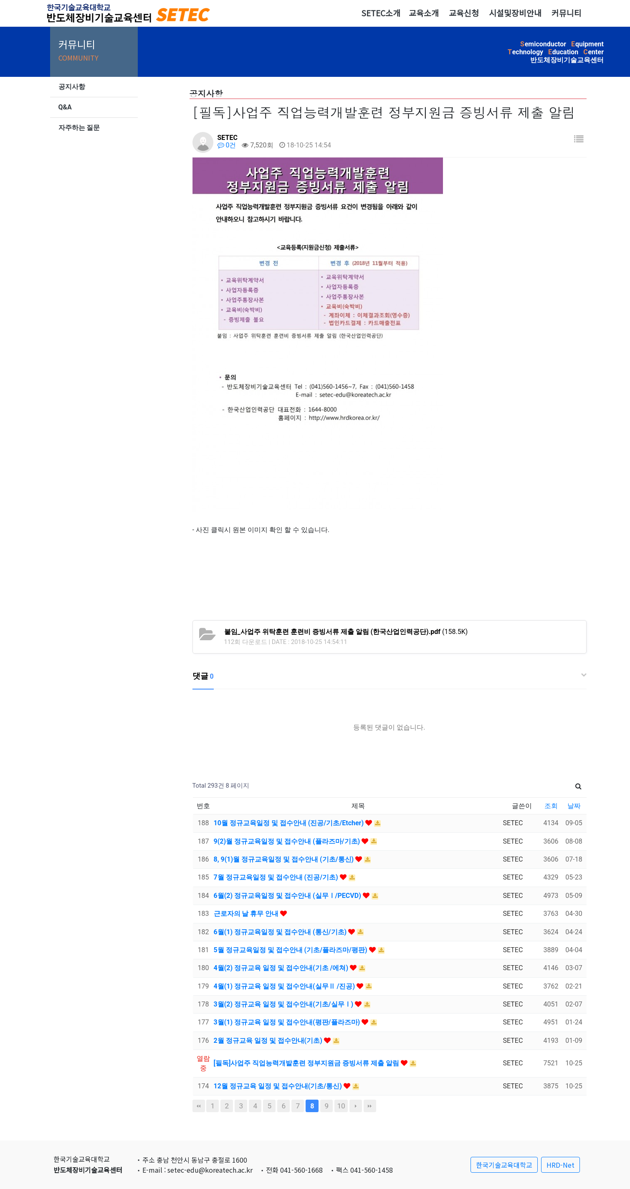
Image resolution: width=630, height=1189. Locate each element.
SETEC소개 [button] (380, 13)
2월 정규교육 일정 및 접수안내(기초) (269, 1040)
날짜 (574, 806)
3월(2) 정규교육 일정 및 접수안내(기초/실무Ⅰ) (284, 1004)
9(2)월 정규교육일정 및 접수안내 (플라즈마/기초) (288, 841)
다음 (355, 1106)
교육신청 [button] (464, 13)
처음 (198, 1106)
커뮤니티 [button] (567, 13)
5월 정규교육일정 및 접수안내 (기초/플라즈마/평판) (291, 950)
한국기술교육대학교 (504, 1165)
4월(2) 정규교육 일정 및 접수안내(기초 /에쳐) (282, 968)
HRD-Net (560, 1165)
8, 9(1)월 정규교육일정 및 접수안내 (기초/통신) (285, 859)
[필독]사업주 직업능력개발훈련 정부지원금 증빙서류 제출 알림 (307, 1063)
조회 (551, 806)
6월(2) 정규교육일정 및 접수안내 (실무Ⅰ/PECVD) (288, 896)
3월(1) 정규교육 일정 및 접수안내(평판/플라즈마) (288, 1022)
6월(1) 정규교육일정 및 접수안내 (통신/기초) (281, 932)
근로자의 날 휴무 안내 (247, 914)
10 (341, 1106)
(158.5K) (346, 632)
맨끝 (370, 1106)
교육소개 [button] (424, 13)
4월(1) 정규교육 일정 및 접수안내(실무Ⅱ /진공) (285, 986)
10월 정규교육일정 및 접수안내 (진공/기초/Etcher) (290, 823)
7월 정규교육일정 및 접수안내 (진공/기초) (277, 877)
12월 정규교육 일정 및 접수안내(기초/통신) (279, 1086)
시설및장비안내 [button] (515, 13)
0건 (227, 145)
